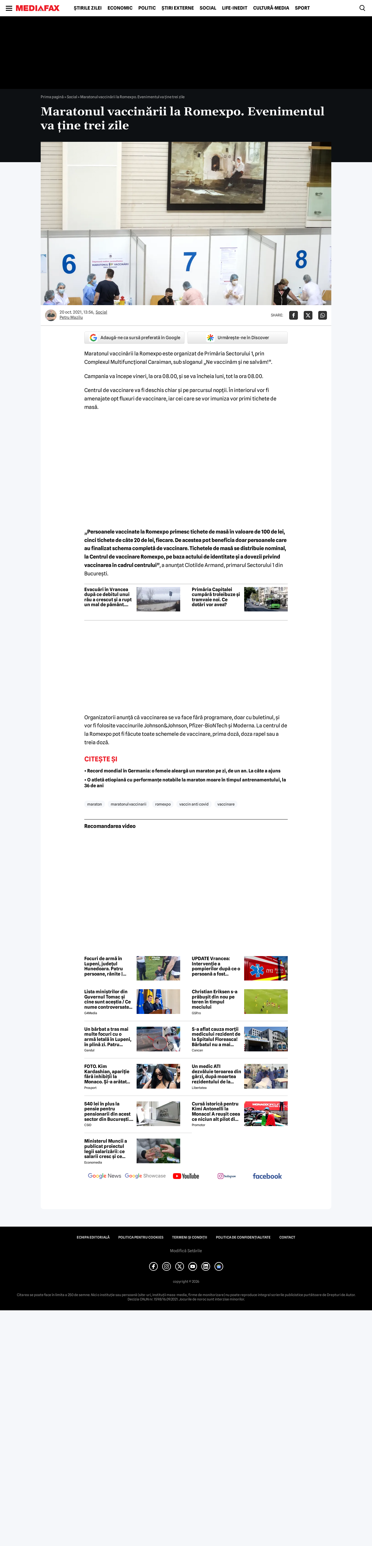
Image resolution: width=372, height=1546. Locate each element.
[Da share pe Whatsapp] (322, 315)
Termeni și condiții (189, 1237)
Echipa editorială (93, 1237)
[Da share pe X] (308, 315)
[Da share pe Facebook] (293, 315)
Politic (147, 8)
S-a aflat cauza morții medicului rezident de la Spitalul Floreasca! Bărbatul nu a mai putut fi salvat (216, 1037)
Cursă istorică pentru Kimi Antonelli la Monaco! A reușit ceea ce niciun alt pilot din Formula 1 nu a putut (216, 1111)
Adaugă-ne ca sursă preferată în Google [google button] (134, 337)
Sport (302, 8)
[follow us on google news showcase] (145, 1176)
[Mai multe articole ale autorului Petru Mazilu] (51, 315)
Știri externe (178, 8)
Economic (120, 8)
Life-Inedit (234, 8)
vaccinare (226, 804)
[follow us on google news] (104, 1176)
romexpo (163, 804)
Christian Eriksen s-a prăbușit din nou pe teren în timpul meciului (214, 999)
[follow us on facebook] (267, 1176)
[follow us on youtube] (186, 1176)
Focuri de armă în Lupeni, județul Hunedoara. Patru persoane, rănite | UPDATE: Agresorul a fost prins (106, 966)
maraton (94, 804)
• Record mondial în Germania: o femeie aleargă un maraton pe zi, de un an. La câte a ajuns (182, 771)
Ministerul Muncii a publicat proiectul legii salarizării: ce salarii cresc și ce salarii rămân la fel (105, 1149)
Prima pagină (52, 96)
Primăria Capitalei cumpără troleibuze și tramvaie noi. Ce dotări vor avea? (216, 597)
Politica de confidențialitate (243, 1237)
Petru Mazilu (71, 317)
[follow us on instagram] (226, 1176)
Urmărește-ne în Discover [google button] (237, 337)
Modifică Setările (186, 1250)
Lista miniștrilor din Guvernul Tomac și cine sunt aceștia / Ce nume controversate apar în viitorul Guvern (109, 999)
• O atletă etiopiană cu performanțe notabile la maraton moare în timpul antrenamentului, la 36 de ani (185, 783)
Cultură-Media (271, 8)
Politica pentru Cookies (140, 1237)
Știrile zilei (88, 8)
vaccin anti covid (194, 804)
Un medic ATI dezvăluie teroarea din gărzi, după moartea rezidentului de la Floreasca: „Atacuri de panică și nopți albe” (216, 1074)
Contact (287, 1237)
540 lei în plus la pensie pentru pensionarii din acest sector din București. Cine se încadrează (107, 1111)
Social (208, 8)
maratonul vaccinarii (128, 804)
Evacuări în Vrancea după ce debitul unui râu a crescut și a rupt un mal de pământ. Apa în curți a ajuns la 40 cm (108, 597)
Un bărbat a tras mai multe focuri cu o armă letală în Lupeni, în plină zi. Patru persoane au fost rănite (107, 1037)
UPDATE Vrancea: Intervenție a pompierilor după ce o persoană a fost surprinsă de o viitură (216, 966)
